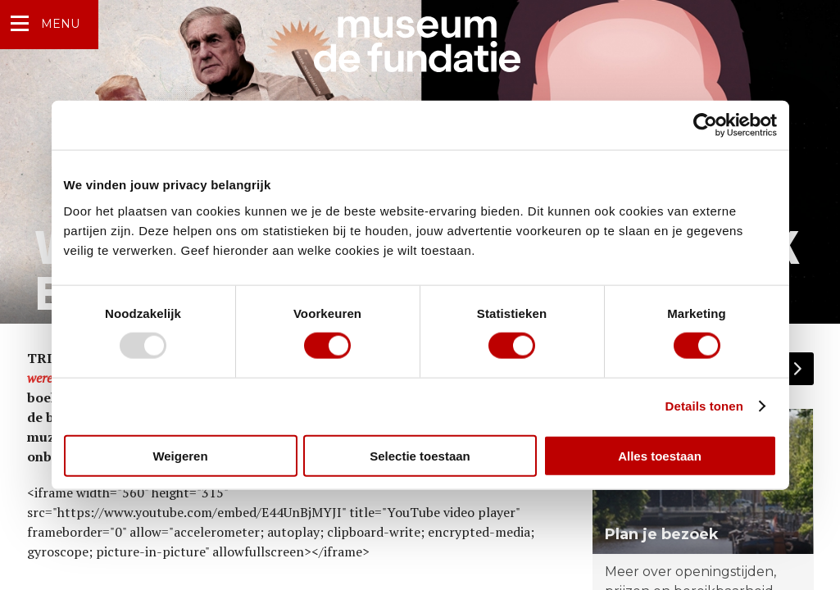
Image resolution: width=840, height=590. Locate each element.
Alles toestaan (660, 455)
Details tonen (704, 406)
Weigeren (179, 455)
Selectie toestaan (420, 455)
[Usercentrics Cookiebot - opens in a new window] (705, 125)
